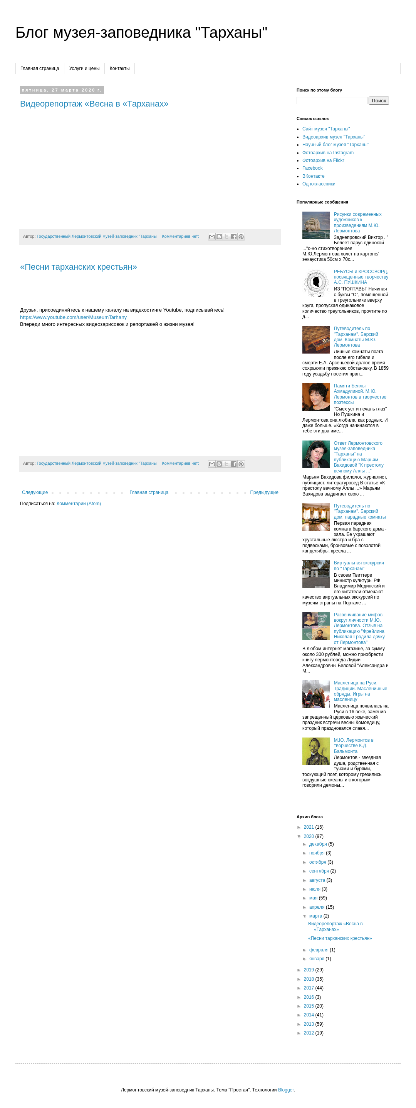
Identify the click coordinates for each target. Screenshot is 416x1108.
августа (318, 880)
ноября (317, 853)
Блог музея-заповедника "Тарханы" (141, 32)
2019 (309, 970)
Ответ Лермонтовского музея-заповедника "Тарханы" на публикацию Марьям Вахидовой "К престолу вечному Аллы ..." (359, 457)
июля (315, 889)
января (317, 958)
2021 (309, 827)
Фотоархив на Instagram (328, 152)
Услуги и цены (84, 68)
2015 (309, 1006)
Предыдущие (264, 492)
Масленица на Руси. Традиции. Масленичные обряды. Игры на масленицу (360, 691)
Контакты (120, 68)
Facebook (312, 168)
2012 (309, 1033)
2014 (309, 1015)
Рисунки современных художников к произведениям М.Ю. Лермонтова (358, 223)
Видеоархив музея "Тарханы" (333, 137)
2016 (309, 997)
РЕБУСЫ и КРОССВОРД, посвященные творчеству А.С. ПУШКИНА (361, 277)
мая (314, 898)
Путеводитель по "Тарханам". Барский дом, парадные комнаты (360, 511)
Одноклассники (318, 184)
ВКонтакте (313, 176)
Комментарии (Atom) (79, 503)
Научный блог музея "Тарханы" (335, 144)
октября (318, 862)
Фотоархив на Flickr (323, 160)
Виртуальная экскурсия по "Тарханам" (359, 565)
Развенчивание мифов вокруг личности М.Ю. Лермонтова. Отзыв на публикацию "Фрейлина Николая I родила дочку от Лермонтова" (359, 628)
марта (316, 916)
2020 (309, 836)
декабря (318, 844)
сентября (319, 871)
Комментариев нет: (181, 236)
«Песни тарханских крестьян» (78, 267)
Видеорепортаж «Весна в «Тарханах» (94, 103)
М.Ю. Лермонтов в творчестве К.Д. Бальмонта (354, 746)
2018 (309, 979)
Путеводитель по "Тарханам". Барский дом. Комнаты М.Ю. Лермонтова (356, 337)
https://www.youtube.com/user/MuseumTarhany (73, 317)
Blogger (286, 1090)
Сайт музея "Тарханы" (326, 129)
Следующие (35, 492)
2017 (309, 988)
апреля (317, 907)
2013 (309, 1024)
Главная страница (39, 68)
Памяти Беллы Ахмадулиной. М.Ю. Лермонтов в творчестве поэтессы (360, 394)
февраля (319, 950)
